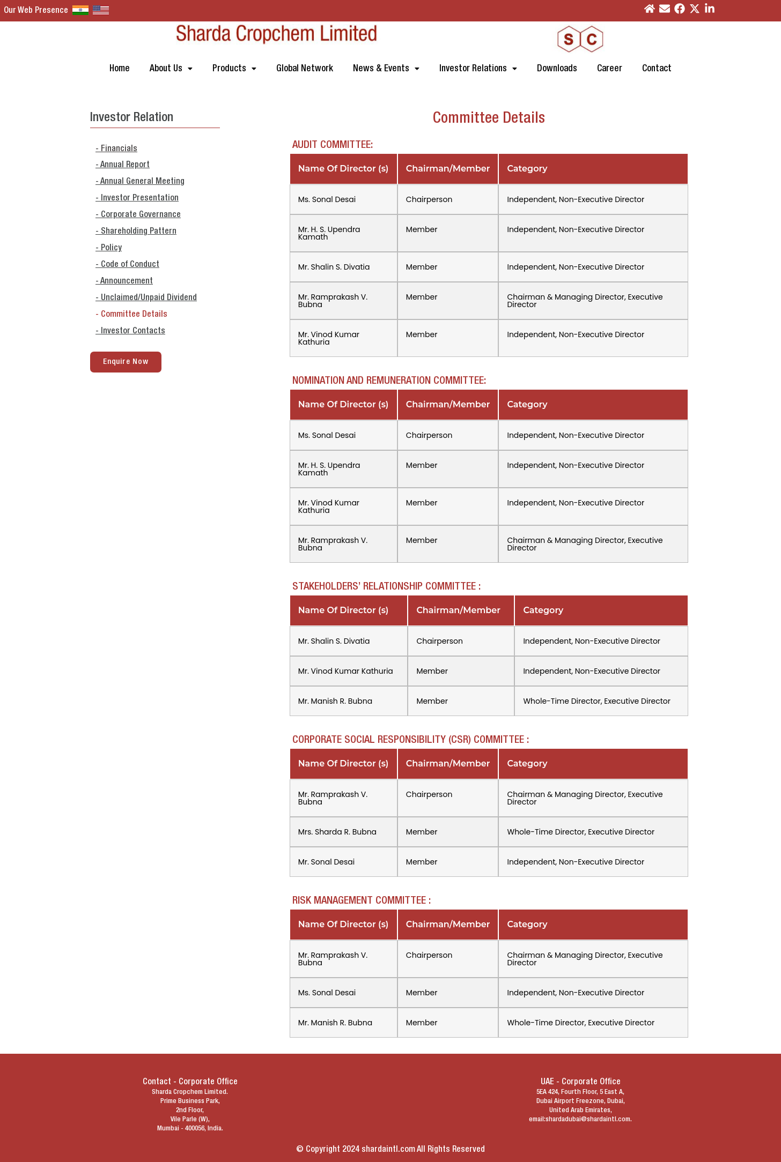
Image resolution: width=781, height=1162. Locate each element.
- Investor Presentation (137, 198)
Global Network (304, 69)
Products (234, 69)
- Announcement (124, 281)
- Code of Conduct (127, 265)
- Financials (116, 149)
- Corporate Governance (138, 215)
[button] (171, 68)
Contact (657, 69)
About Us (171, 69)
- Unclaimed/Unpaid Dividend (146, 298)
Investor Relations (478, 69)
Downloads (557, 69)
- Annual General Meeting (140, 181)
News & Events (386, 69)
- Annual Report (122, 165)
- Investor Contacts (130, 331)
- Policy (108, 248)
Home (119, 69)
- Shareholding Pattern (135, 231)
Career (609, 69)
